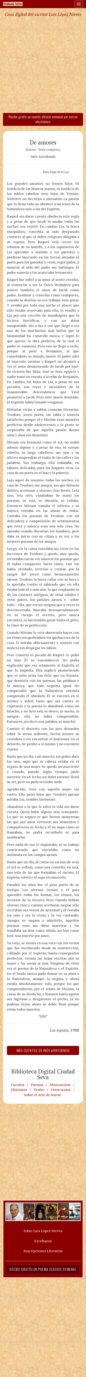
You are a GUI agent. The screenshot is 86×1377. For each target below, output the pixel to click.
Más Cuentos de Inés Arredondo (43, 1050)
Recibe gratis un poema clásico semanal (43, 1269)
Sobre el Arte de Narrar (42, 1094)
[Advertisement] (43, 64)
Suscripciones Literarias (43, 1250)
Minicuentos (60, 1084)
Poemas (37, 1084)
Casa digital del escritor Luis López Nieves (43, 14)
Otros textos (61, 1089)
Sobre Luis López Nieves (43, 1230)
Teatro (39, 1089)
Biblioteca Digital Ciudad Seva (43, 1074)
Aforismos (19, 1089)
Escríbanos (43, 1240)
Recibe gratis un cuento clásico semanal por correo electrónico (43, 119)
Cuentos (17, 1084)
